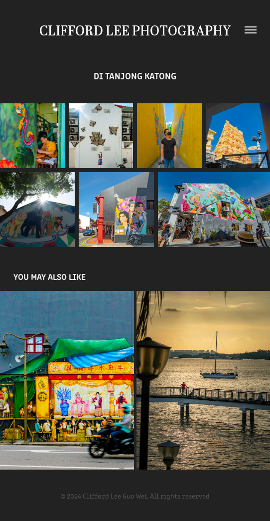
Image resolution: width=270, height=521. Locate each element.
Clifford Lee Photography (135, 29)
